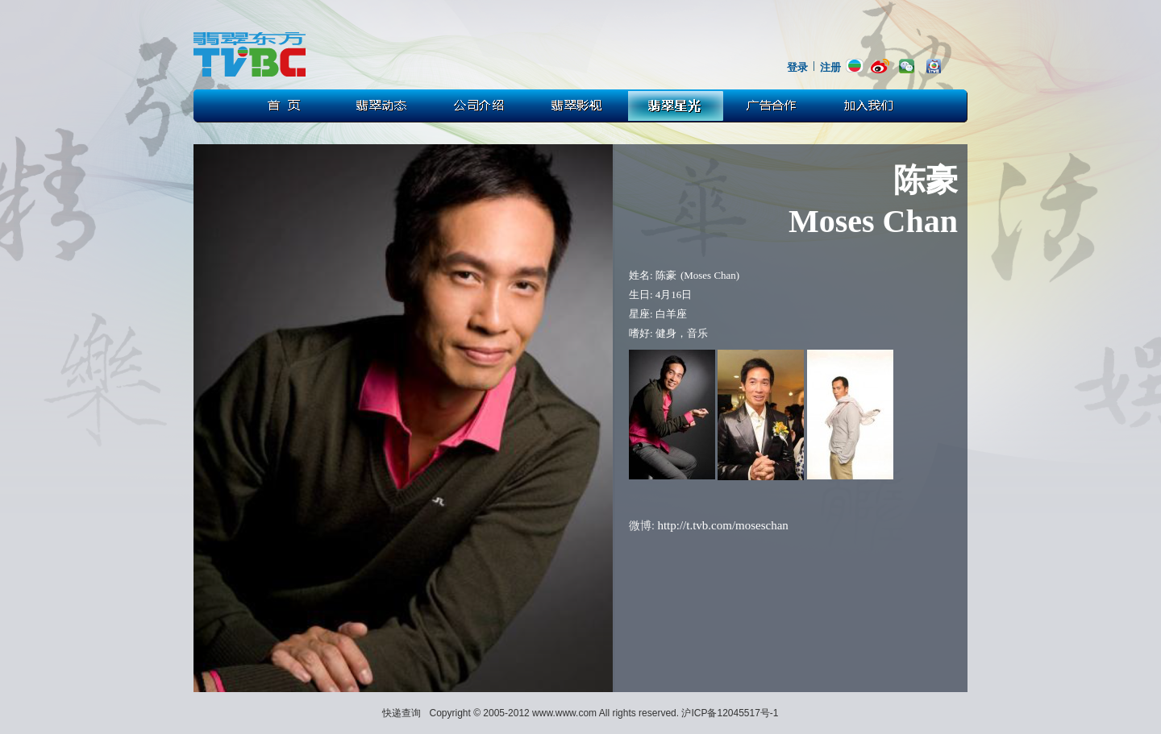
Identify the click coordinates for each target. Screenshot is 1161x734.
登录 (797, 67)
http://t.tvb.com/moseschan (722, 525)
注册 (830, 67)
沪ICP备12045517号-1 (729, 713)
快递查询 (401, 713)
